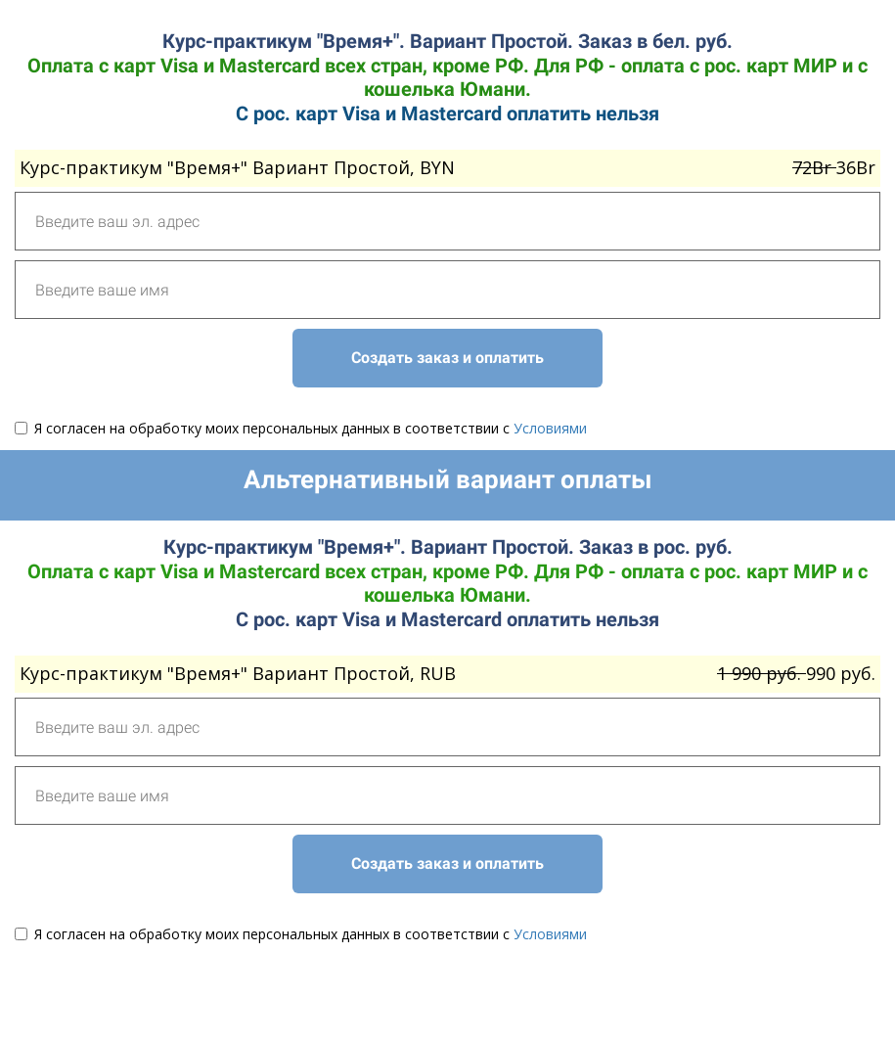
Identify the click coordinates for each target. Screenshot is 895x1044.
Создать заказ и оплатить (447, 357)
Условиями (550, 428)
